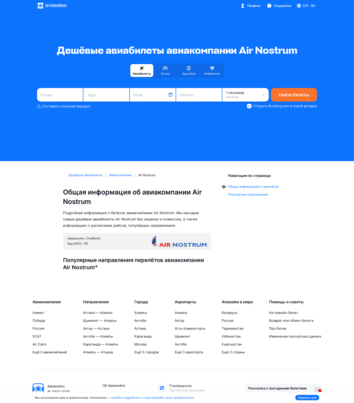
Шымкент (182, 336)
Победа (39, 320)
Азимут (38, 312)
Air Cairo (40, 344)
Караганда (142, 336)
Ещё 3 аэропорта (189, 352)
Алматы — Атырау (98, 352)
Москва (140, 344)
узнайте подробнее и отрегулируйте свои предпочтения (152, 397)
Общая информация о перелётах (253, 186)
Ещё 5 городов (146, 352)
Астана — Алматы (97, 312)
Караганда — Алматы (100, 344)
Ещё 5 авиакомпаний (50, 352)
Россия (38, 328)
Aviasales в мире (237, 302)
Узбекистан (231, 336)
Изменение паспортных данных (295, 336)
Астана (140, 328)
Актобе (140, 320)
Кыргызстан (232, 344)
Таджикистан (233, 328)
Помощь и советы (286, 302)
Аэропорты (185, 302)
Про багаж (277, 328)
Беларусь (229, 312)
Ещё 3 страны (233, 352)
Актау (179, 320)
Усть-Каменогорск (190, 328)
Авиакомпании (47, 302)
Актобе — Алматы (98, 336)
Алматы (140, 312)
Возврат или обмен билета (291, 320)
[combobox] (60, 95)
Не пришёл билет (283, 312)
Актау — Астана (96, 328)
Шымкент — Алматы (99, 320)
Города (141, 302)
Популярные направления (248, 194)
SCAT (37, 336)
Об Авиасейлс (114, 385)
